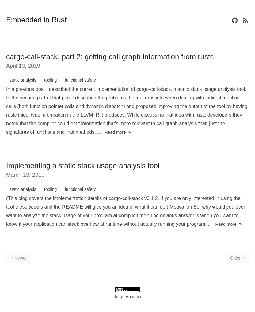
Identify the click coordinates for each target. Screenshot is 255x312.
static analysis (23, 80)
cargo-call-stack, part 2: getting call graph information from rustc (110, 56)
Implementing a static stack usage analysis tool (82, 165)
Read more (118, 132)
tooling (50, 80)
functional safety (80, 80)
